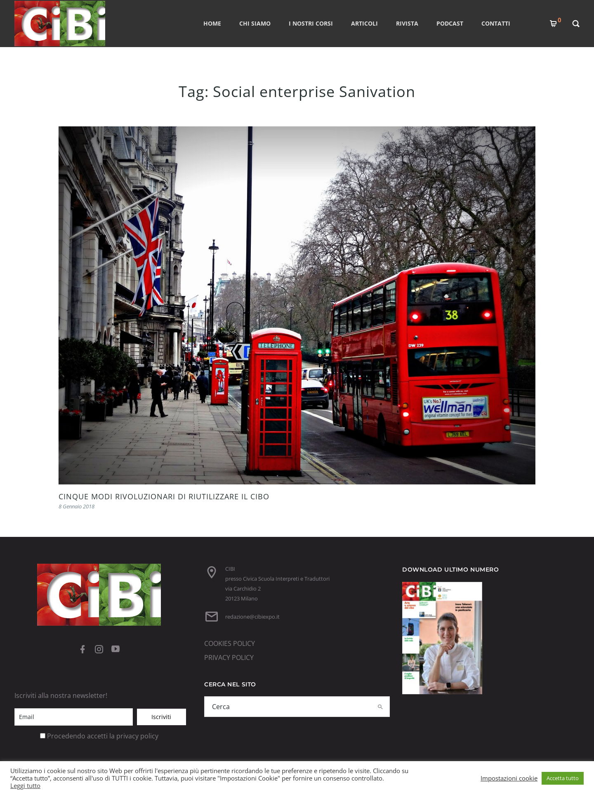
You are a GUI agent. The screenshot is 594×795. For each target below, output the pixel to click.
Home (212, 23)
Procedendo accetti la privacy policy (102, 735)
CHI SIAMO (255, 23)
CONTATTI (495, 23)
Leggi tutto (25, 785)
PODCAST (449, 23)
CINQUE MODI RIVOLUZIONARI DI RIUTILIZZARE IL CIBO (164, 496)
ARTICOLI (364, 23)
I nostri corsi (311, 23)
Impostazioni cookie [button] (509, 778)
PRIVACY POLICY (229, 657)
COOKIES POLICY (229, 643)
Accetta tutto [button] (563, 778)
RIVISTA (407, 23)
